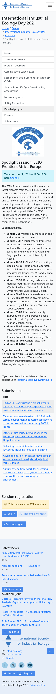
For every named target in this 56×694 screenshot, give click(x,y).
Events (15, 28)
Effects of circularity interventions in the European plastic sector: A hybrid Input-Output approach (25, 436)
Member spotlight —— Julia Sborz (21, 565)
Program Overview (14, 65)
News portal (12, 589)
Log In (9, 513)
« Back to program (14, 524)
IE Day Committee (14, 103)
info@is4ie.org (14, 651)
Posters (8, 115)
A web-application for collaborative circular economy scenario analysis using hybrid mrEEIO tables (27, 459)
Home (5, 28)
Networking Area (13, 97)
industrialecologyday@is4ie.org (34, 379)
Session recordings (14, 59)
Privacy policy (37, 685)
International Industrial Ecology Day (25, 32)
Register (26, 673)
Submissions (11, 121)
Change (14, 178)
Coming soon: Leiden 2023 (19, 71)
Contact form (13, 654)
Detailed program (14, 109)
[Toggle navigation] (50, 5)
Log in (9, 673)
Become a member (33, 513)
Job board (11, 631)
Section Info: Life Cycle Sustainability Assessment (24, 89)
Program (10, 35)
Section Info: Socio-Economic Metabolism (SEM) (27, 79)
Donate (10, 658)
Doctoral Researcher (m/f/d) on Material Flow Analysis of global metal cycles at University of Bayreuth (27, 602)
